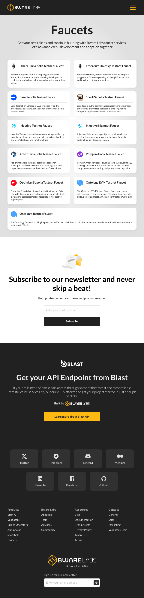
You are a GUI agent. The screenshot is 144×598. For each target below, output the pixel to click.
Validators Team (118, 529)
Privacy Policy (83, 529)
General (113, 514)
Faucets (12, 539)
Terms (78, 539)
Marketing (115, 524)
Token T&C (81, 534)
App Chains (14, 529)
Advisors (46, 524)
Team (44, 519)
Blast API (13, 514)
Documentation (84, 519)
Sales (111, 519)
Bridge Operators (18, 524)
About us (46, 514)
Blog (77, 514)
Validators (14, 519)
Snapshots (13, 534)
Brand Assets (82, 524)
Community (48, 529)
